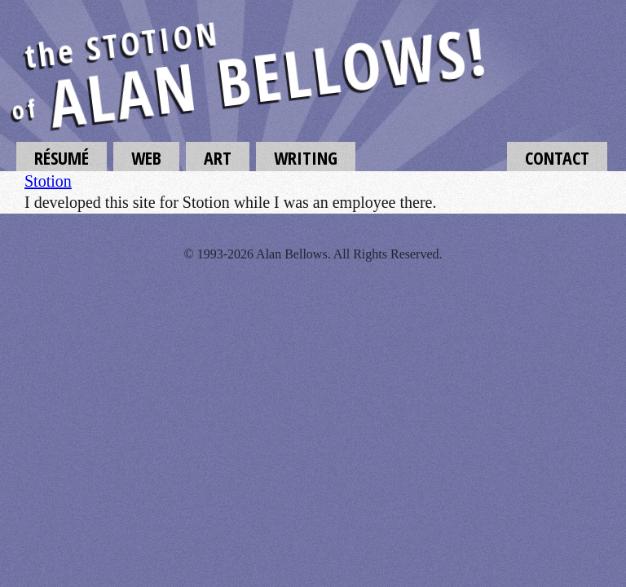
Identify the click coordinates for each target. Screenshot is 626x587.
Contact (557, 157)
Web (146, 157)
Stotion (48, 181)
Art (217, 157)
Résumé (61, 157)
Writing (305, 157)
